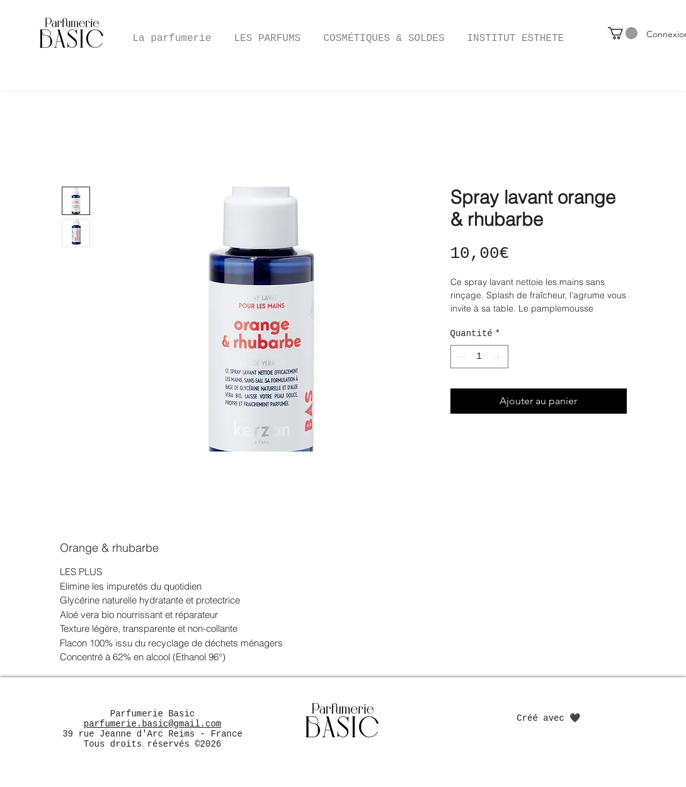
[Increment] (498, 357)
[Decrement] (460, 357)
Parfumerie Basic (152, 714)
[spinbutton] (479, 357)
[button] (384, 33)
